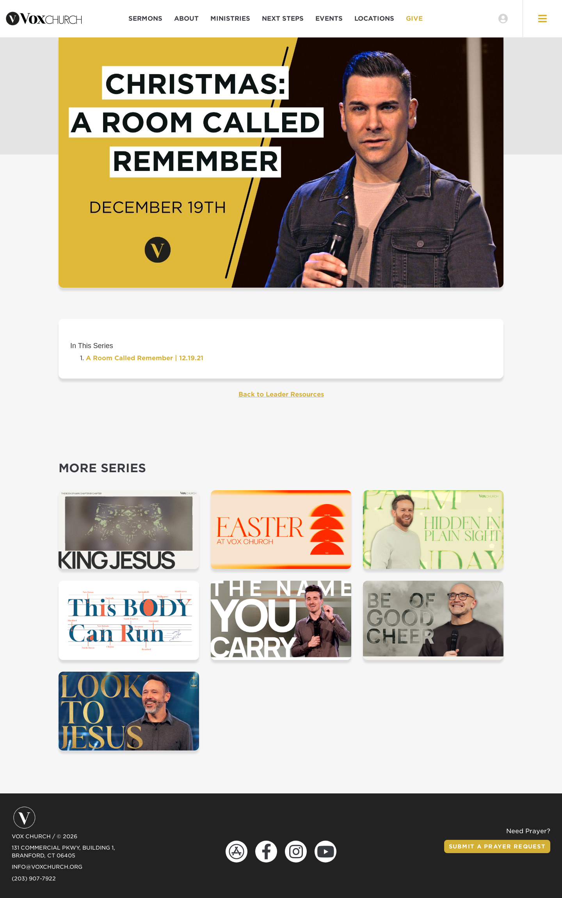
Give (414, 18)
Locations (374, 18)
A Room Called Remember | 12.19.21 (144, 358)
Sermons (145, 18)
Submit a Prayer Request (497, 846)
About (186, 18)
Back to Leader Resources (281, 394)
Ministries (230, 18)
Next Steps (283, 18)
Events (329, 18)
